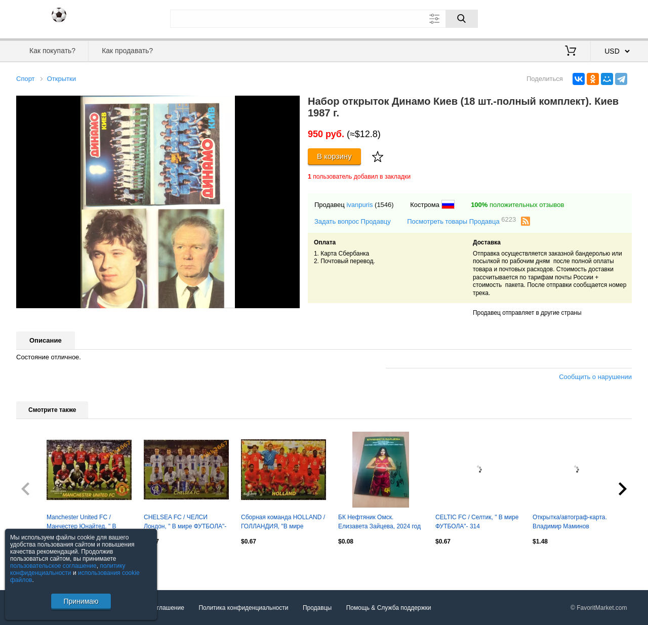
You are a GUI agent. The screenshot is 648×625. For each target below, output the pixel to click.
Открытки (61, 78)
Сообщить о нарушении (595, 377)
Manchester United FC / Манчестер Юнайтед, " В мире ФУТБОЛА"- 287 (81, 523)
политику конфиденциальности (68, 569)
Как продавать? (127, 51)
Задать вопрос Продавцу (352, 221)
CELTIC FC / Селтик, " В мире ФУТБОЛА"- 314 (476, 522)
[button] (290, 105)
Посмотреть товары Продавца (461, 221)
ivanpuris (359, 205)
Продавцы (317, 607)
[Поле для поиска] (324, 19)
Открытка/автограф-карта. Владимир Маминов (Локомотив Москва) (570, 523)
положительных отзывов (517, 205)
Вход (572, 18)
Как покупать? (52, 51)
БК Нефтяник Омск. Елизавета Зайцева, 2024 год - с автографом (379, 523)
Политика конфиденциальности (243, 607)
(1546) (384, 205)
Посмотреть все (38, 563)
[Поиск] (462, 19)
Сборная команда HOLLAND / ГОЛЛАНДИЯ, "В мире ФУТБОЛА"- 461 (283, 523)
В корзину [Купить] (334, 156)
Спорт (25, 78)
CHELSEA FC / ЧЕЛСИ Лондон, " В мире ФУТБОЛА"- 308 (185, 523)
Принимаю (80, 601)
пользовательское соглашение (53, 565)
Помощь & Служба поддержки (388, 607)
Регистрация (611, 18)
